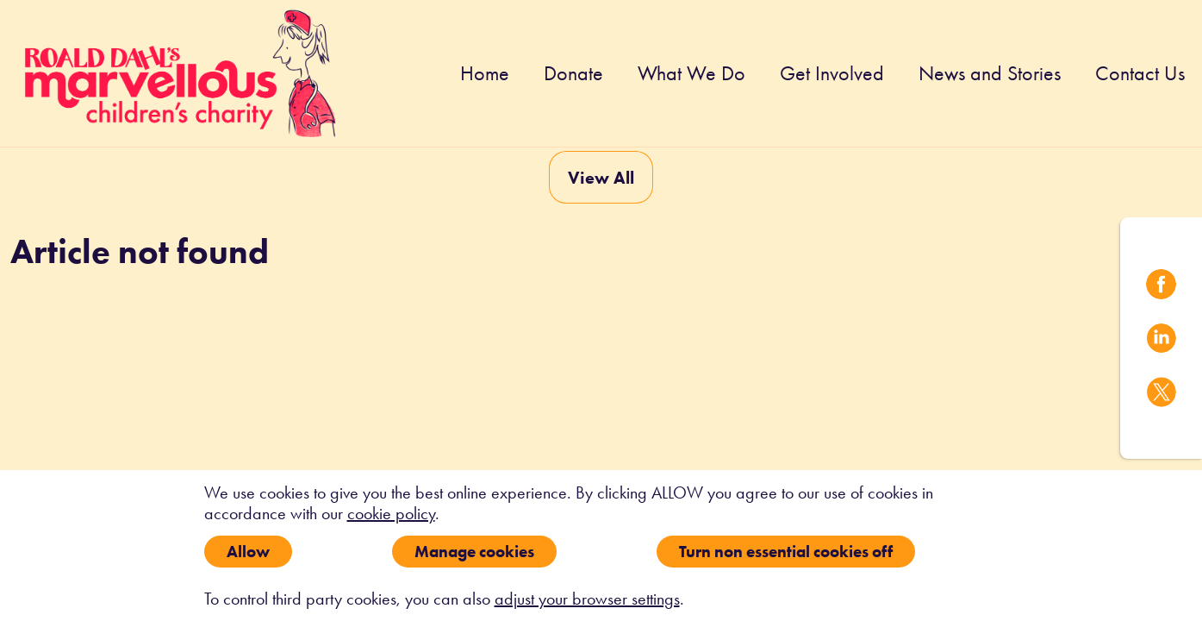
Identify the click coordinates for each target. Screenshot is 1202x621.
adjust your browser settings (587, 598)
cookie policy (391, 513)
